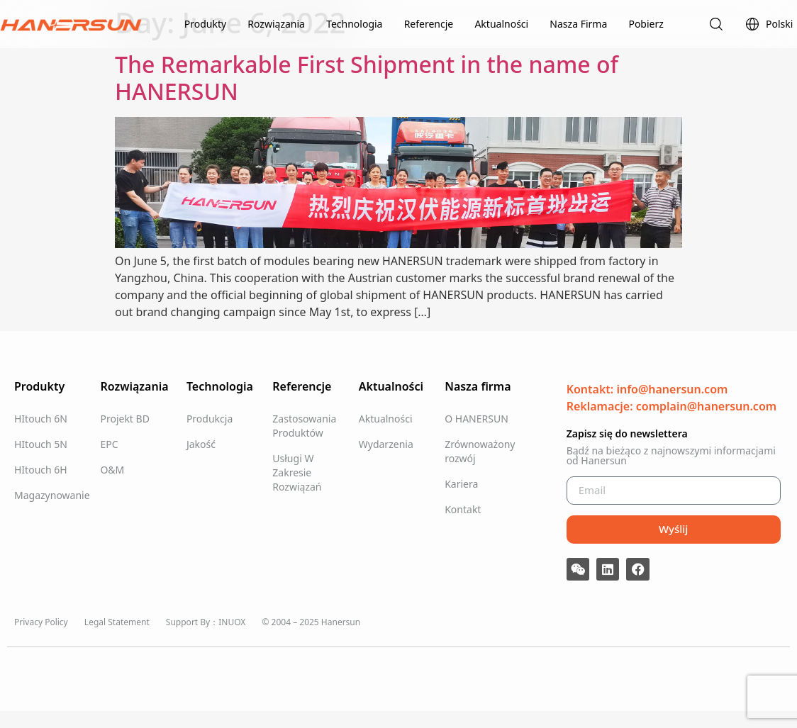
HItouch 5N (40, 444)
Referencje (429, 23)
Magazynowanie (50, 495)
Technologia (354, 23)
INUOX (231, 622)
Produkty (205, 23)
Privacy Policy (41, 622)
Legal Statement (117, 622)
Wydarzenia (386, 444)
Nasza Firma (578, 23)
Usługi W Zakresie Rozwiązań (296, 472)
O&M (112, 469)
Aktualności (501, 23)
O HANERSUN (476, 418)
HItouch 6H (40, 469)
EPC (109, 444)
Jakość (201, 444)
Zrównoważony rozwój (480, 451)
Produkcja (209, 418)
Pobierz (645, 23)
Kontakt (463, 509)
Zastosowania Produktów (304, 425)
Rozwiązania (276, 23)
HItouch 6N (40, 418)
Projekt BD (124, 418)
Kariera (461, 484)
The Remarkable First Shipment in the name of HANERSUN (366, 77)
